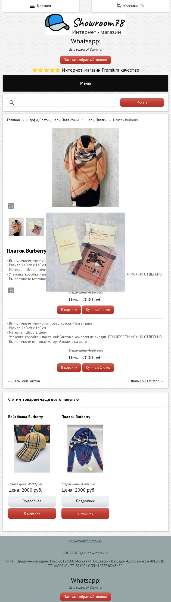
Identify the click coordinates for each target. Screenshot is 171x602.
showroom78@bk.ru (85, 541)
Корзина (130, 5)
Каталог (44, 5)
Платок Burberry (75, 416)
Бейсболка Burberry (25, 416)
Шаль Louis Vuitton (25, 381)
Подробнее (32, 501)
